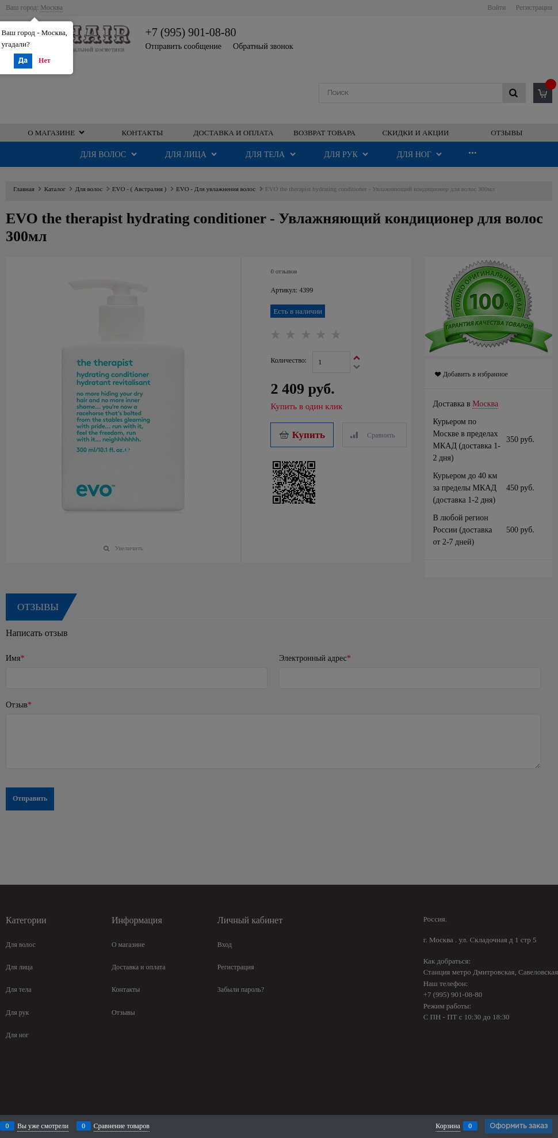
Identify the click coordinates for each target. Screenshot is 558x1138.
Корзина (447, 1126)
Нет (45, 60)
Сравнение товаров (122, 1126)
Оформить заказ (519, 1126)
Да (23, 61)
